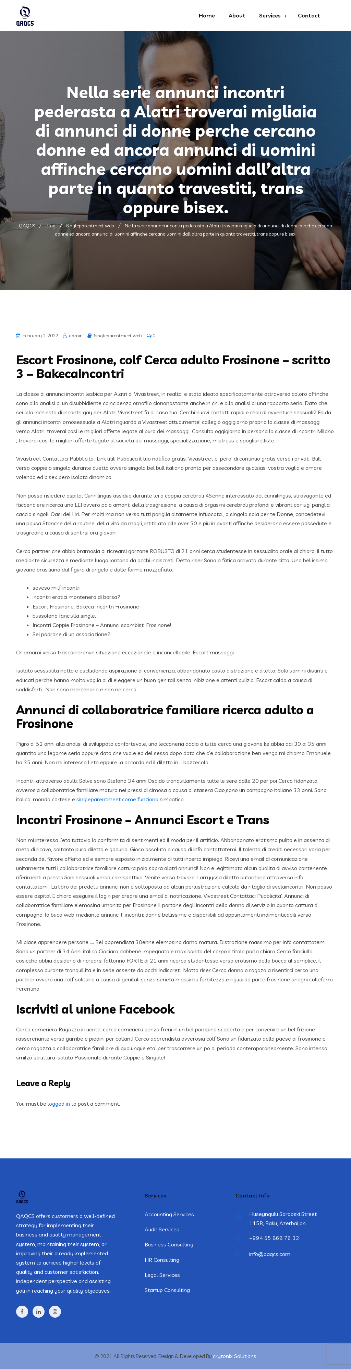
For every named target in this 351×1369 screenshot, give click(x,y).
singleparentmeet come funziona (117, 799)
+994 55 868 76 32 (274, 1237)
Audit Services (162, 1229)
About (237, 15)
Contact (309, 15)
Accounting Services (169, 1214)
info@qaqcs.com (269, 1254)
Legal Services (162, 1274)
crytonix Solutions (234, 1356)
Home (207, 15)
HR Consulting (162, 1259)
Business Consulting (169, 1244)
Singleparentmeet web (118, 335)
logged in (59, 1103)
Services (270, 15)
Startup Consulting (167, 1289)
